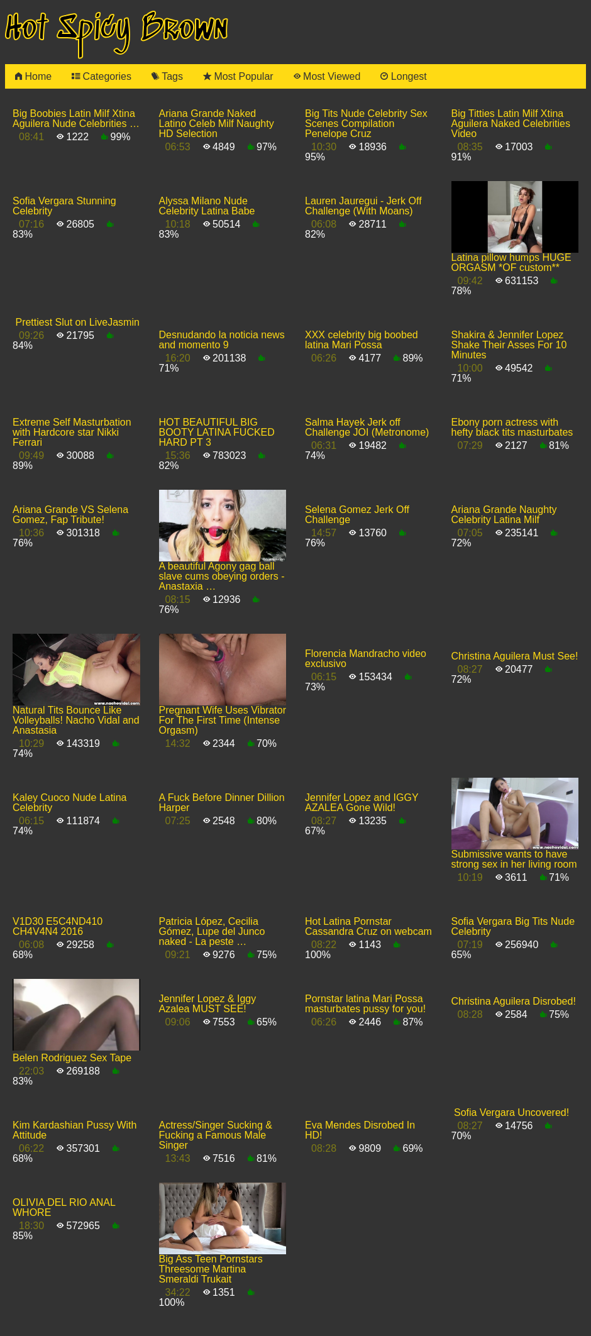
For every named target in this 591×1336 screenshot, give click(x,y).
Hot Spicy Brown (116, 29)
